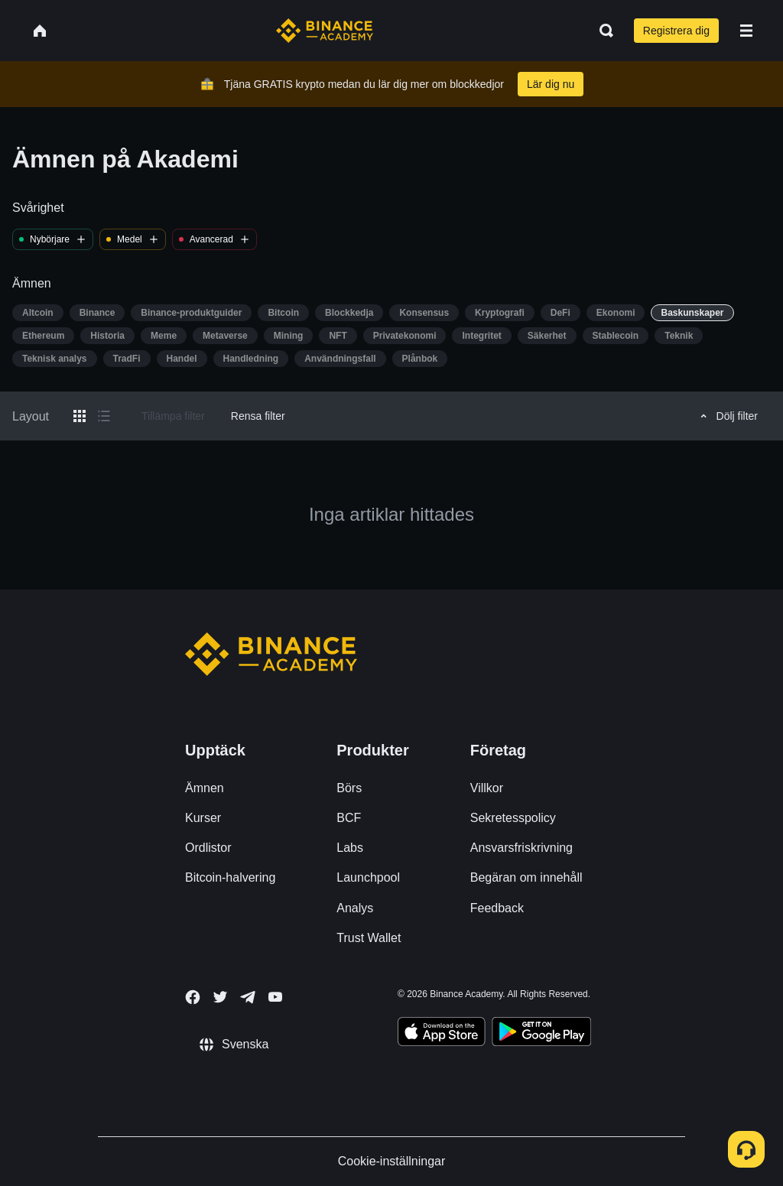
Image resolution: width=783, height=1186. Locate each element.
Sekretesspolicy (513, 817)
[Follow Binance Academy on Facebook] (192, 997)
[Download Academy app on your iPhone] (442, 1034)
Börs (349, 787)
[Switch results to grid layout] (79, 416)
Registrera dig (676, 30)
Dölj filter (727, 416)
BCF (348, 817)
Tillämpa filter (173, 416)
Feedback (497, 908)
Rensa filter (258, 416)
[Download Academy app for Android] (541, 1034)
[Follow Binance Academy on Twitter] (220, 997)
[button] (746, 30)
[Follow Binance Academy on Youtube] (275, 997)
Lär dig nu (550, 84)
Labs (349, 847)
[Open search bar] (602, 30)
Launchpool (368, 877)
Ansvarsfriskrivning (521, 847)
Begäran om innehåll (526, 877)
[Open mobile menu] (746, 30)
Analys (354, 908)
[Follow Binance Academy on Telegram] (247, 997)
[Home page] (324, 30)
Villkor (486, 787)
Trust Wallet (368, 937)
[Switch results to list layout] (104, 416)
